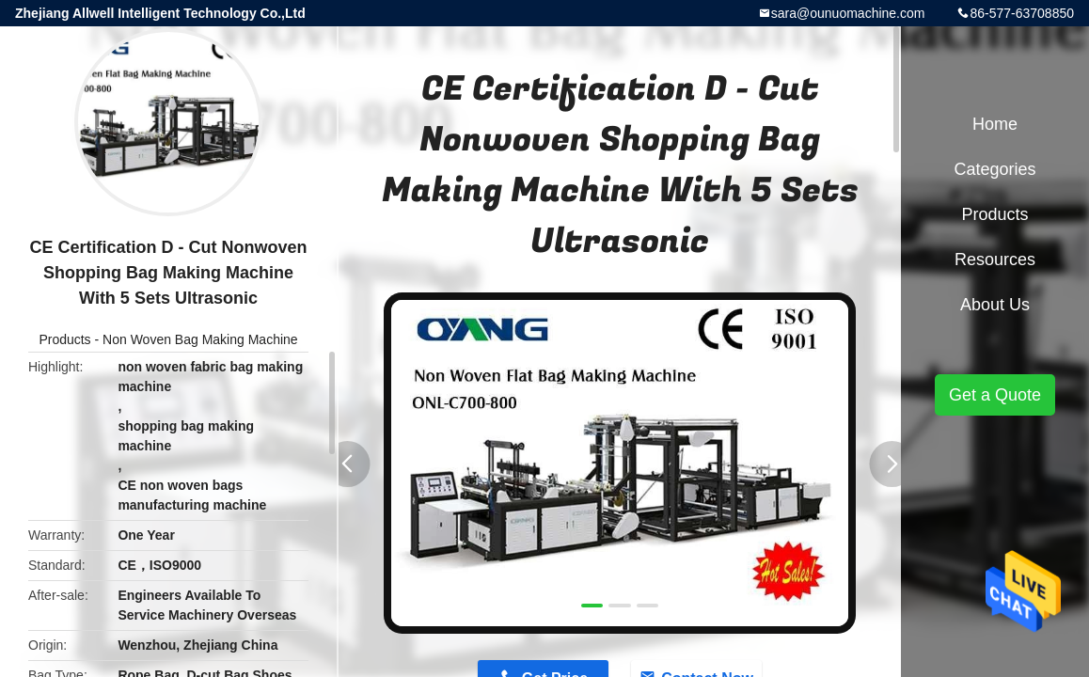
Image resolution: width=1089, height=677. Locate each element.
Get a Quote (995, 395)
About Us (995, 304)
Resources (995, 259)
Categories (994, 169)
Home (995, 124)
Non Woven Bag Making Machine (200, 339)
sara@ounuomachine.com (848, 13)
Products (64, 339)
